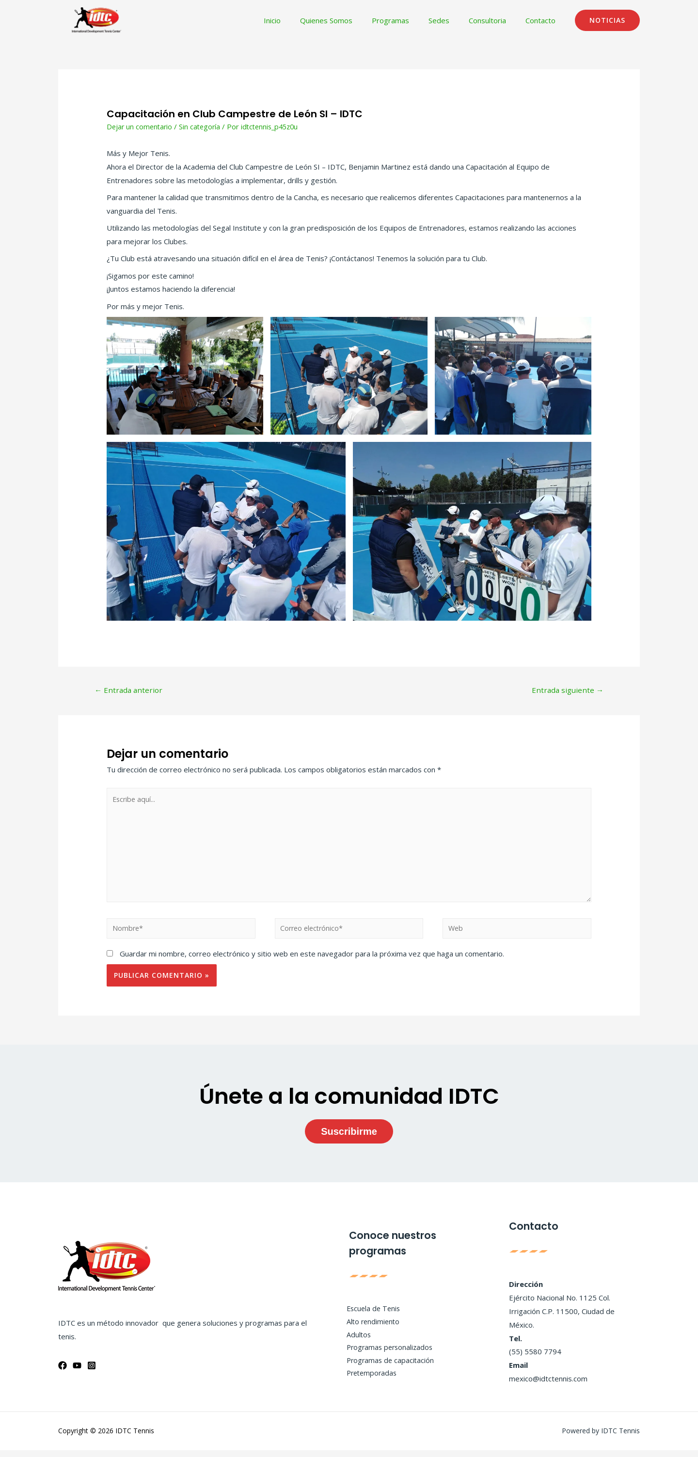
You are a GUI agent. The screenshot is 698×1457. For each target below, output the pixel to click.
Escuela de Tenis (370, 1314)
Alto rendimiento (369, 1327)
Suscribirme (349, 1138)
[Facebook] (62, 1372)
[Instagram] (91, 1372)
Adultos (354, 1341)
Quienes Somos (348, 20)
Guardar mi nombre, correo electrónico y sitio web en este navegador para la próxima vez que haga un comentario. (312, 960)
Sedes (451, 20)
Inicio (298, 20)
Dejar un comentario (140, 126)
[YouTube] (77, 1372)
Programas (407, 20)
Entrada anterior (130, 690)
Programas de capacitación (387, 1368)
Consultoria (494, 20)
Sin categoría (202, 126)
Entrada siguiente (566, 690)
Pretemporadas (368, 1381)
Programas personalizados (387, 1355)
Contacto (543, 20)
